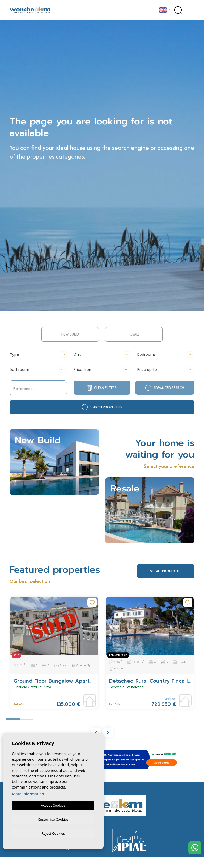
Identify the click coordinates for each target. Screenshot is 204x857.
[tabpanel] (54, 685)
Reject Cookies (53, 833)
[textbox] (38, 387)
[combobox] (38, 386)
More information (28, 792)
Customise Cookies (53, 818)
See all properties (165, 604)
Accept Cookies (53, 804)
